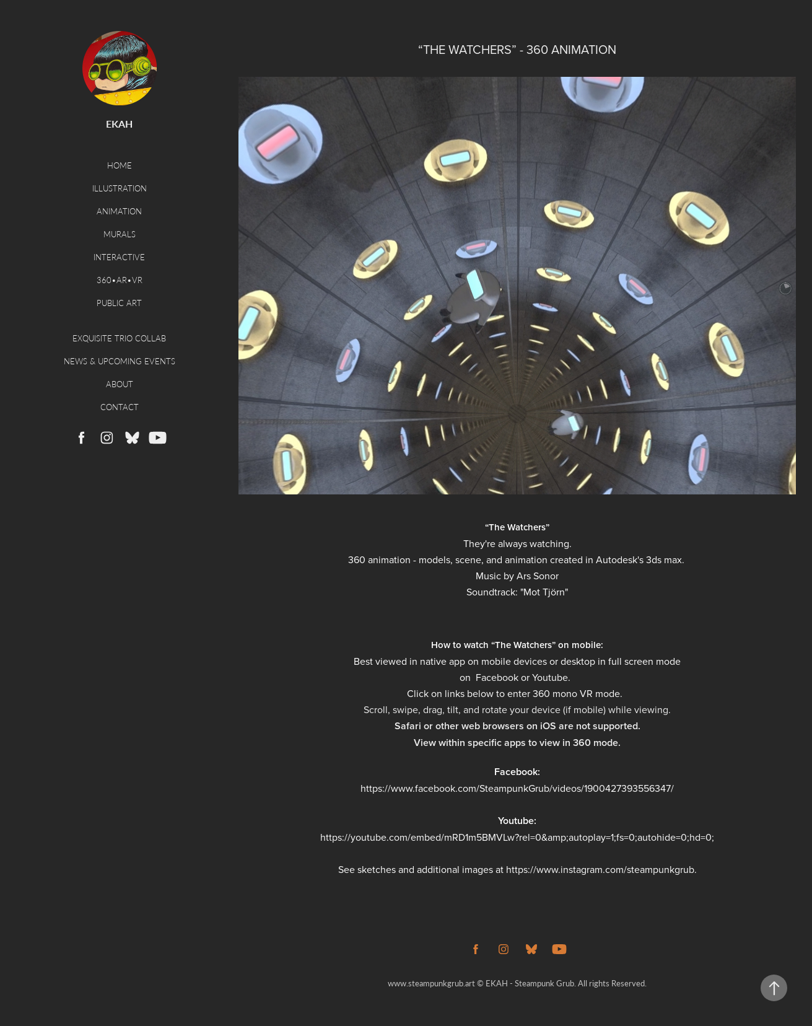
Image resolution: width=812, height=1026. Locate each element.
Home (119, 165)
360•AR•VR (119, 279)
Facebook (497, 677)
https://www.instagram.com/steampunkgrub (600, 869)
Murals (119, 234)
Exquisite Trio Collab (119, 338)
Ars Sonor (538, 575)
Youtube (550, 677)
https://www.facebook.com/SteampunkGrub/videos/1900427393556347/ (517, 788)
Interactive (119, 257)
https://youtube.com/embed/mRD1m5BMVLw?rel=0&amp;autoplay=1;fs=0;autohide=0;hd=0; (517, 837)
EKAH (119, 123)
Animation (119, 211)
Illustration (119, 188)
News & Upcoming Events (119, 361)
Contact (119, 406)
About (119, 384)
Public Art (119, 302)
